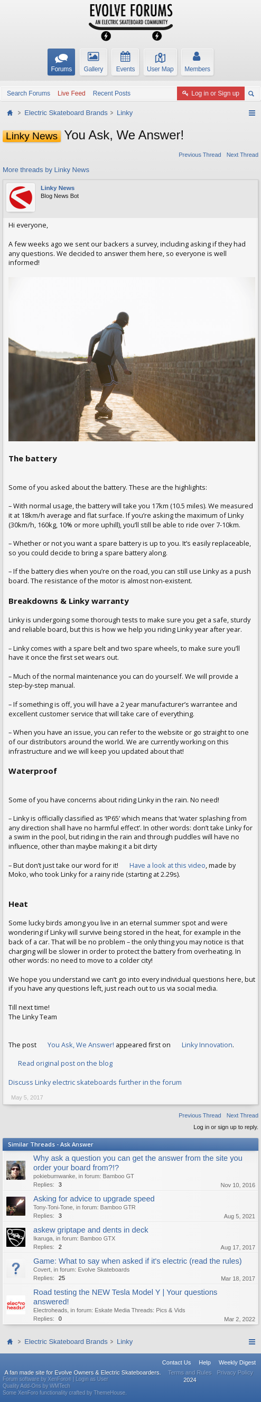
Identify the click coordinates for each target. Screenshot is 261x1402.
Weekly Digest (237, 1362)
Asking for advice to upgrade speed (94, 1199)
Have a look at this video (167, 865)
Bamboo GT (118, 1176)
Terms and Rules (190, 1372)
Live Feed (72, 93)
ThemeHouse (109, 1393)
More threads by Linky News (46, 170)
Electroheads (50, 1310)
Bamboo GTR (118, 1207)
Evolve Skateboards (103, 1269)
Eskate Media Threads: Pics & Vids (140, 1310)
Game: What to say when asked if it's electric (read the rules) (137, 1261)
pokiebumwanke (54, 1176)
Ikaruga (43, 1238)
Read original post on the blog (65, 1063)
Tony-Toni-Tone (53, 1207)
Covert (41, 1269)
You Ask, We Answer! (81, 1044)
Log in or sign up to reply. (225, 1127)
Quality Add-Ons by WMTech (36, 1386)
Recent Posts (111, 93)
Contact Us (176, 1362)
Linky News (57, 187)
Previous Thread (200, 154)
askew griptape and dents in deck (90, 1230)
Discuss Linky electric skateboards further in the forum (95, 1082)
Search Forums (28, 93)
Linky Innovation (207, 1044)
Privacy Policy (235, 1372)
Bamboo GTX (98, 1238)
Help (205, 1362)
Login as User (92, 1379)
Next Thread (242, 154)
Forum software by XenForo (38, 1379)
